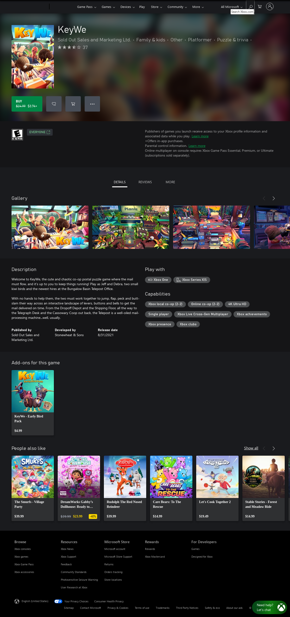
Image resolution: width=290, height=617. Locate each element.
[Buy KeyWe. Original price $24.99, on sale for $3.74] (27, 104)
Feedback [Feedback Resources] (66, 564)
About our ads (234, 607)
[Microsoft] (30, 6)
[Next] (273, 198)
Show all (251, 447)
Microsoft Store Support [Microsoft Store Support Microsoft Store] (118, 556)
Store (154, 7)
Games (106, 7)
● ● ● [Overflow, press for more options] (92, 103)
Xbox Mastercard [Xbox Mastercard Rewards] (155, 556)
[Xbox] (63, 6)
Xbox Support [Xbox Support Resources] (68, 556)
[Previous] (264, 198)
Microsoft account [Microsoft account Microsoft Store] (114, 548)
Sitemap (69, 607)
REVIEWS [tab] (145, 182)
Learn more (200, 136)
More (196, 7)
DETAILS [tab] (120, 182)
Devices (125, 7)
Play (142, 7)
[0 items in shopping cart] (260, 6)
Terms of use (142, 607)
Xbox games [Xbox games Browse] (21, 556)
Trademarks (163, 607)
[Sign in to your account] (270, 6)
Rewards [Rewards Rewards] (150, 548)
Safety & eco (212, 607)
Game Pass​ (85, 7)
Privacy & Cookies (117, 607)
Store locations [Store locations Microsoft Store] (113, 579)
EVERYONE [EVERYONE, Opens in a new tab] (39, 132)
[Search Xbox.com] (250, 6)
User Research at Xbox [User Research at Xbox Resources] (74, 587)
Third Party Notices (187, 607)
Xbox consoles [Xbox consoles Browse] (22, 548)
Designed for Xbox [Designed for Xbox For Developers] (202, 556)
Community (175, 7)
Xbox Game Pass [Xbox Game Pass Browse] (24, 564)
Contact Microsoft (90, 607)
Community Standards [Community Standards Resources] (74, 571)
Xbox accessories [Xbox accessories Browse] (24, 571)
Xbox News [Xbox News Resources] (67, 548)
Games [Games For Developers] (195, 548)
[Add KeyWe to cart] (73, 104)
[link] (33, 402)
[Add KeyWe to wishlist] (54, 104)
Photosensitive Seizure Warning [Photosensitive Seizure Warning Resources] (79, 579)
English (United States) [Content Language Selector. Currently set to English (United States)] (35, 601)
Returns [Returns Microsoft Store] (108, 564)
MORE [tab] (170, 182)
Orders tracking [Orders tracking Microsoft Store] (113, 571)
